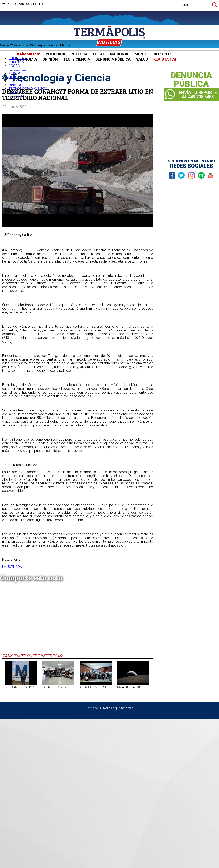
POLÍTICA (79, 54)
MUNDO (141, 54)
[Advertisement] (77, 621)
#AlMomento (28, 54)
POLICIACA (55, 54)
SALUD (142, 59)
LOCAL (99, 54)
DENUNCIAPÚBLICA (191, 79)
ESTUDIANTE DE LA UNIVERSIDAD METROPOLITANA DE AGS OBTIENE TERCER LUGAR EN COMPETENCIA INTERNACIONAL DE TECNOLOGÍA (21, 687)
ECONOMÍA (27, 59)
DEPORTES (163, 54)
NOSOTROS (15, 4)
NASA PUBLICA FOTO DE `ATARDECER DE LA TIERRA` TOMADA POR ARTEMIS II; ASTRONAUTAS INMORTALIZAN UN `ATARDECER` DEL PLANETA (133, 687)
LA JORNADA (12, 567)
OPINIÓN (50, 59)
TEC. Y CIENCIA (76, 59)
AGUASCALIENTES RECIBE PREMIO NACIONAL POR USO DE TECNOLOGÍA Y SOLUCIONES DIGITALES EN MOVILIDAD (96, 687)
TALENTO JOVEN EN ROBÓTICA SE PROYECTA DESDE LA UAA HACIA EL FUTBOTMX (58, 687)
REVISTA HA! (164, 59)
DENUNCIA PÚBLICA (113, 59)
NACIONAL (119, 54)
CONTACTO (34, 4)
